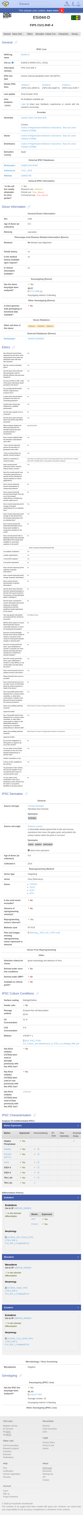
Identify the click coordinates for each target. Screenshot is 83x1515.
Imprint (45, 1448)
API (44, 1477)
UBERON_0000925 (22, 1208)
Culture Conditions (51, 34)
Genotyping (76, 34)
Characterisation (64, 34)
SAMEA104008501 (36, 339)
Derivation (39, 34)
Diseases (7, 1454)
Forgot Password (10, 1497)
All (7, 1432)
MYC (32, 893)
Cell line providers (11, 1445)
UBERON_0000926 (22, 1268)
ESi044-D (25, 55)
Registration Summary (71, 13)
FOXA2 (34, 1224)
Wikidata (8, 176)
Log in (5, 1491)
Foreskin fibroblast (36, 806)
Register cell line (10, 1426)
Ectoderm (8, 1307)
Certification (8, 1471)
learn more (53, 10)
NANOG (7, 1149)
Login (78, 4)
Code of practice (49, 1429)
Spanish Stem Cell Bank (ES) (34, 118)
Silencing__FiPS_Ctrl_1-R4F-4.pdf (45, 933)
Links (44, 1432)
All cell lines (8, 1429)
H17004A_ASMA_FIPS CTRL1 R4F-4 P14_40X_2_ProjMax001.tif (17, 1291)
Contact (45, 1480)
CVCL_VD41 (26, 170)
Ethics (30, 34)
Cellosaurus (9, 170)
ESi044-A (25, 85)
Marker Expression (12, 1125)
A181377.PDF (36, 1394)
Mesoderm (9, 1257)
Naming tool (47, 1474)
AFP (33, 1219)
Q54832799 (26, 176)
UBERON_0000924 (22, 1318)
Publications (8, 1457)
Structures (47, 1471)
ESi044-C (66, 85)
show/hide (7, 105)
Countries (7, 1451)
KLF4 (32, 890)
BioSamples (9, 165)
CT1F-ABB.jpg (36, 291)
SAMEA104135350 (29, 165)
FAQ (5, 1468)
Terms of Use (48, 1445)
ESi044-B (46, 85)
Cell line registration (11, 1474)
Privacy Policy (48, 1442)
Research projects (11, 1448)
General (7, 34)
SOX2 (32, 887)
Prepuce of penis (35, 826)
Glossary (7, 1477)
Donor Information (18, 34)
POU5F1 (33, 884)
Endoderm (9, 1197)
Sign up (6, 1494)
